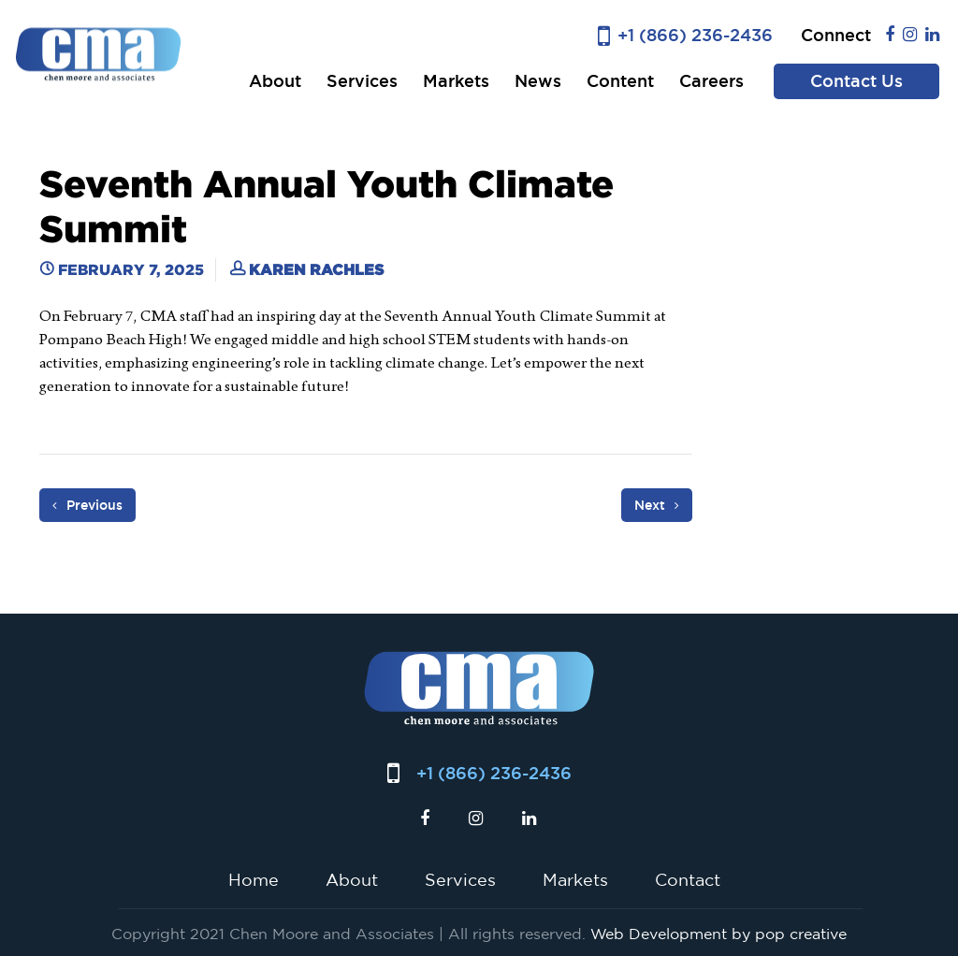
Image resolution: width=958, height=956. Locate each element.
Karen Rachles (316, 269)
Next (656, 505)
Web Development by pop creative (718, 933)
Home (253, 879)
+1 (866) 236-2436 (695, 35)
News (538, 81)
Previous (87, 505)
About (275, 81)
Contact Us (856, 81)
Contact (687, 879)
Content (620, 81)
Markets (456, 81)
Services (362, 81)
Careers (711, 81)
